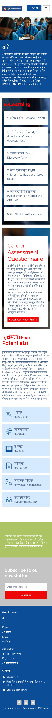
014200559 (13, 677)
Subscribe (26, 595)
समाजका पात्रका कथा (11, 654)
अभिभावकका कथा (10, 663)
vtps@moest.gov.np (17, 690)
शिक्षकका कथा (8, 658)
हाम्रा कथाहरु (8, 649)
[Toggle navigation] (46, 8)
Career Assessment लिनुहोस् (23, 319)
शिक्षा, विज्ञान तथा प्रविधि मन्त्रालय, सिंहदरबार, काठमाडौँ (25, 683)
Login (34, 8)
